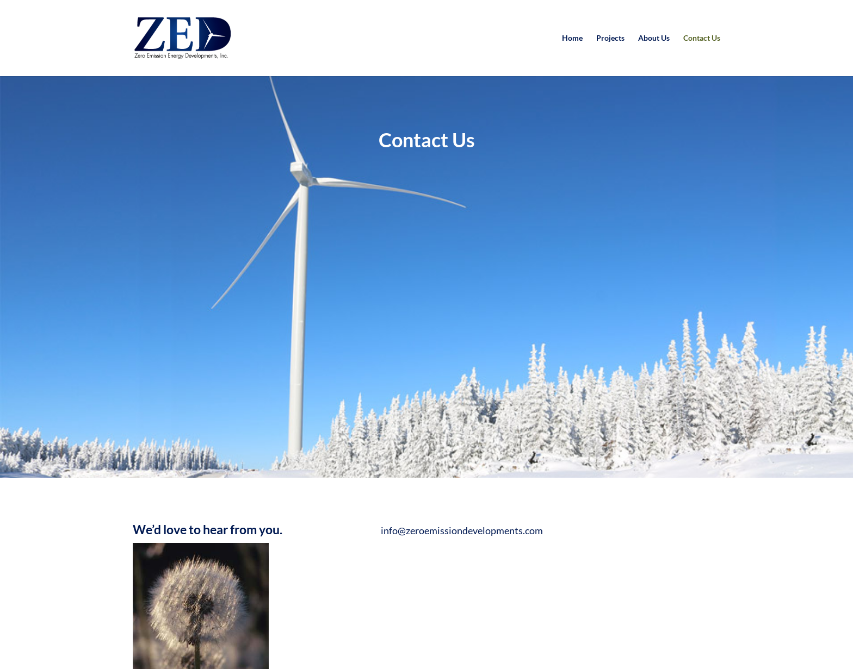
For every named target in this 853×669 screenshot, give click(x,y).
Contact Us (701, 38)
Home (572, 38)
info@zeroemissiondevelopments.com (462, 530)
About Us (654, 38)
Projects (610, 38)
